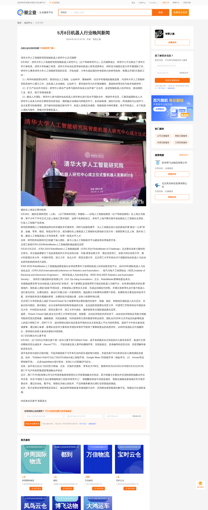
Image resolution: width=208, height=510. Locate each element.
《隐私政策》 (92, 424)
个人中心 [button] (154, 3)
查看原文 (42, 401)
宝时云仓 (120, 480)
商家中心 (176, 2)
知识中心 (28, 23)
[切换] (57, 3)
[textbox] (120, 12)
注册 (189, 3)
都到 (55, 480)
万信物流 (89, 480)
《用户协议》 (83, 424)
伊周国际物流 (28, 480)
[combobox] (113, 12)
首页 (133, 3)
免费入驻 (165, 2)
